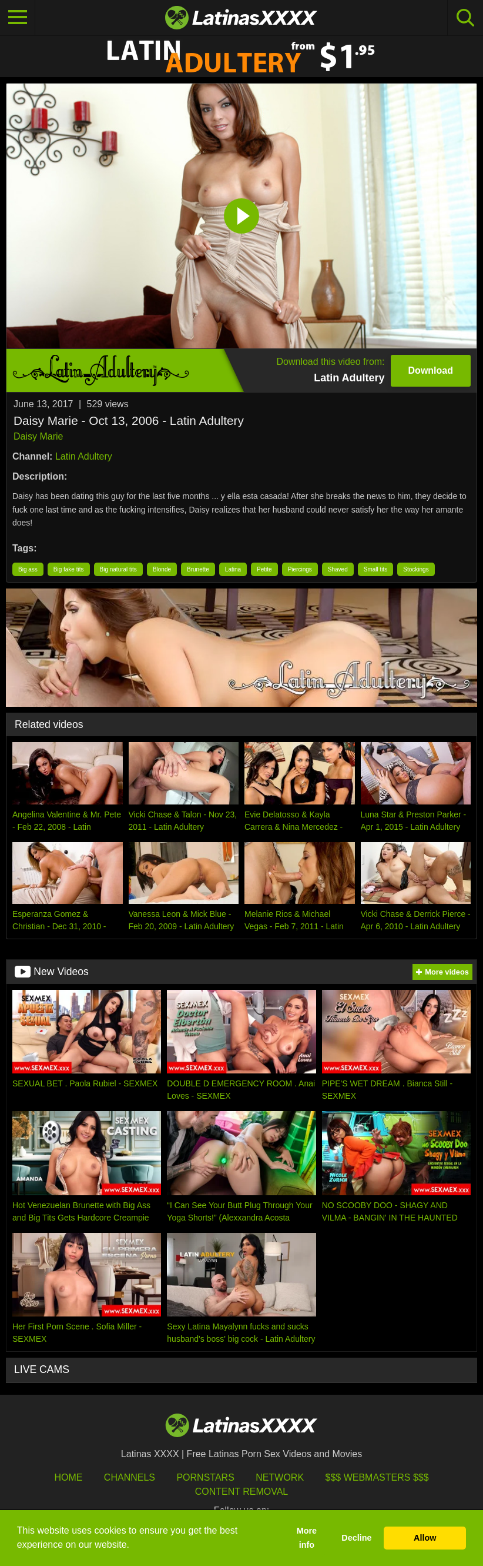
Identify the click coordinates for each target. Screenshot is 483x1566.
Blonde (162, 569)
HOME (68, 1477)
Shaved (338, 569)
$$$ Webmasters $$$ (377, 1477)
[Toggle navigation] (17, 17)
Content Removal (242, 1492)
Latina (233, 569)
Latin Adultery (83, 456)
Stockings (415, 569)
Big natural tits (118, 569)
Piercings (300, 569)
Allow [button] (425, 1537)
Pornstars (205, 1477)
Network (280, 1477)
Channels (129, 1477)
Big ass (28, 569)
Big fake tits (68, 569)
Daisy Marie (38, 436)
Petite (264, 569)
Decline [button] (356, 1537)
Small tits (376, 569)
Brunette (198, 569)
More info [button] (307, 1538)
